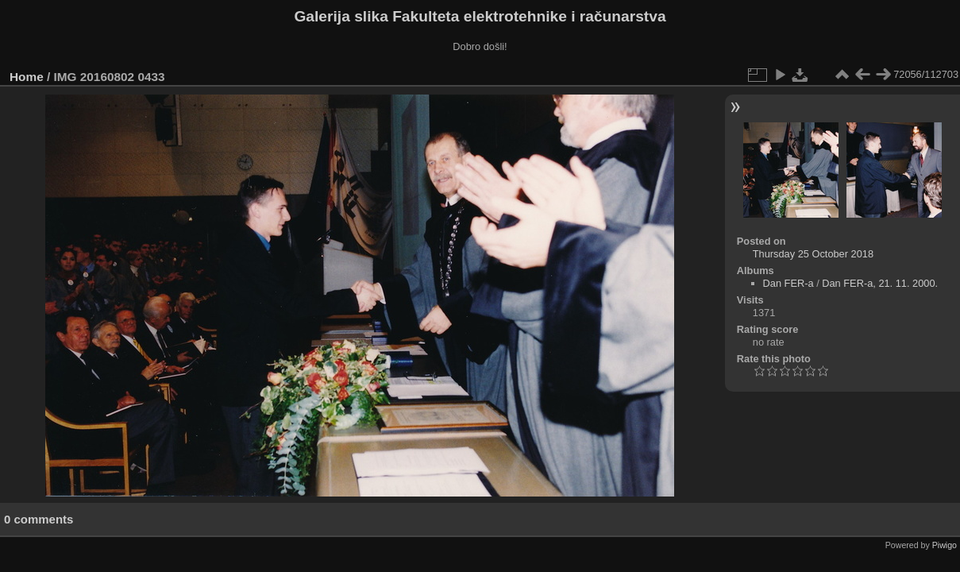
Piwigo (944, 545)
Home (27, 76)
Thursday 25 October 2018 (813, 254)
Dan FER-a (788, 283)
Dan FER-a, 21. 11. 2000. (880, 283)
